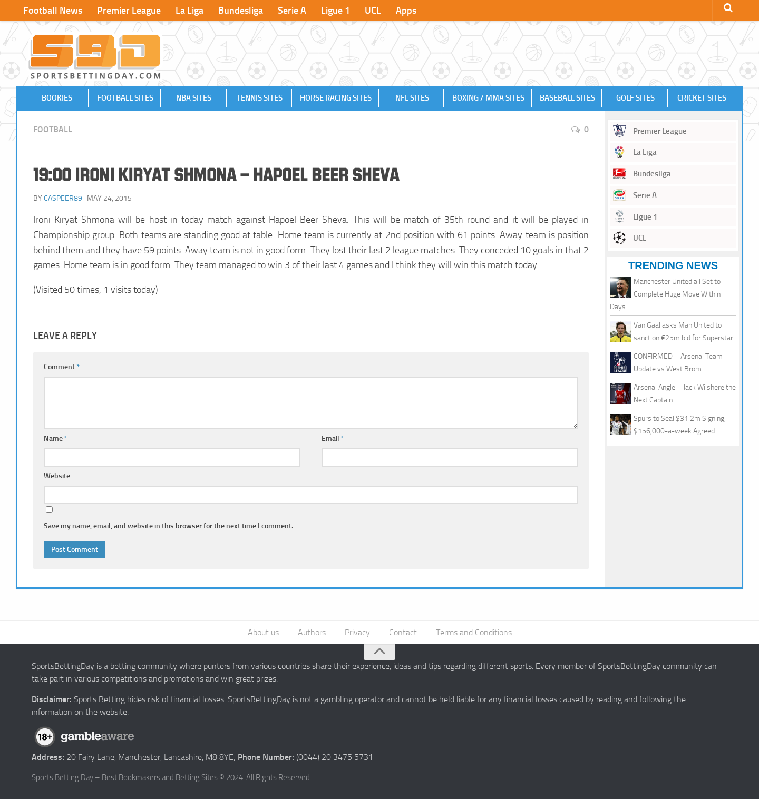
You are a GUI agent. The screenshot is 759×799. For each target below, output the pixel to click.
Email (333, 438)
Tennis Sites (260, 98)
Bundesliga (240, 10)
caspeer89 (63, 198)
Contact (403, 632)
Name (55, 438)
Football (52, 129)
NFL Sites (412, 98)
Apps (406, 10)
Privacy (357, 632)
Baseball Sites (567, 98)
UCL (373, 10)
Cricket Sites (701, 98)
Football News (52, 10)
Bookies (57, 98)
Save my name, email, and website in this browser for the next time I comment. (168, 525)
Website (57, 475)
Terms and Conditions (474, 632)
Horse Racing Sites (336, 98)
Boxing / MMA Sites (488, 98)
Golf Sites (635, 98)
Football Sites (125, 98)
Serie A (292, 10)
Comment (62, 366)
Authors (312, 632)
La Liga (189, 10)
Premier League (129, 10)
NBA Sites (193, 98)
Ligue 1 (335, 10)
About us (263, 632)
